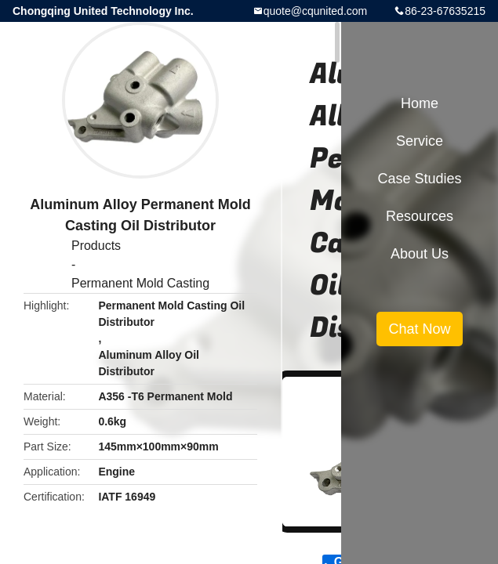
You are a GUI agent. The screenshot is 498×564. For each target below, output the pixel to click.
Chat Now (419, 329)
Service (419, 141)
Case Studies (419, 178)
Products (96, 245)
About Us (420, 254)
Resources (419, 216)
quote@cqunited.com (316, 11)
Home (419, 103)
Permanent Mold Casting (140, 283)
